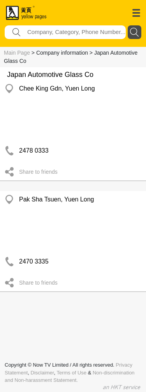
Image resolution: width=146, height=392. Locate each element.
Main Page (17, 53)
